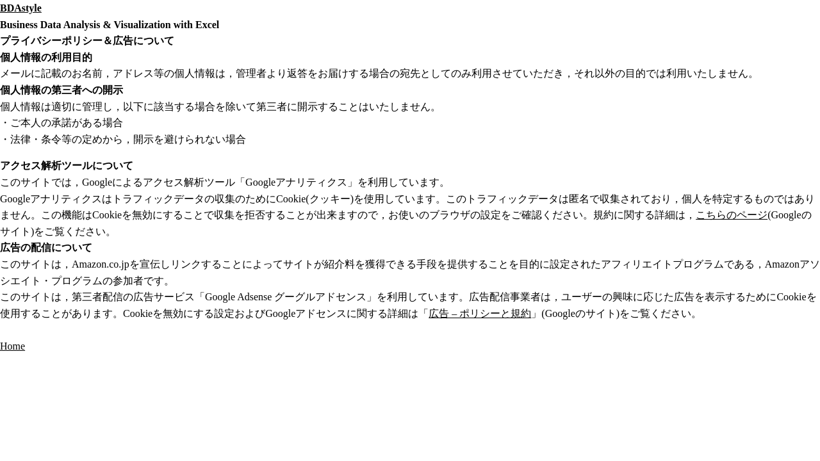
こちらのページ (731, 214)
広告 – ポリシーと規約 (480, 313)
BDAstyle (21, 8)
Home (12, 346)
